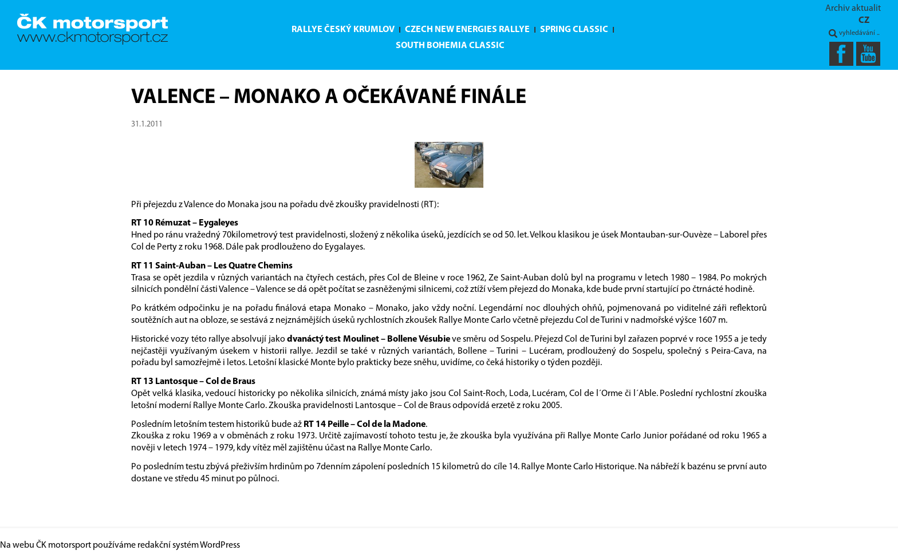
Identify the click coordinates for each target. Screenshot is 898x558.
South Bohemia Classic (450, 45)
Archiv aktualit (853, 8)
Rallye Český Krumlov (343, 29)
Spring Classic (574, 29)
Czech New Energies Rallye (467, 29)
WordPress (220, 545)
